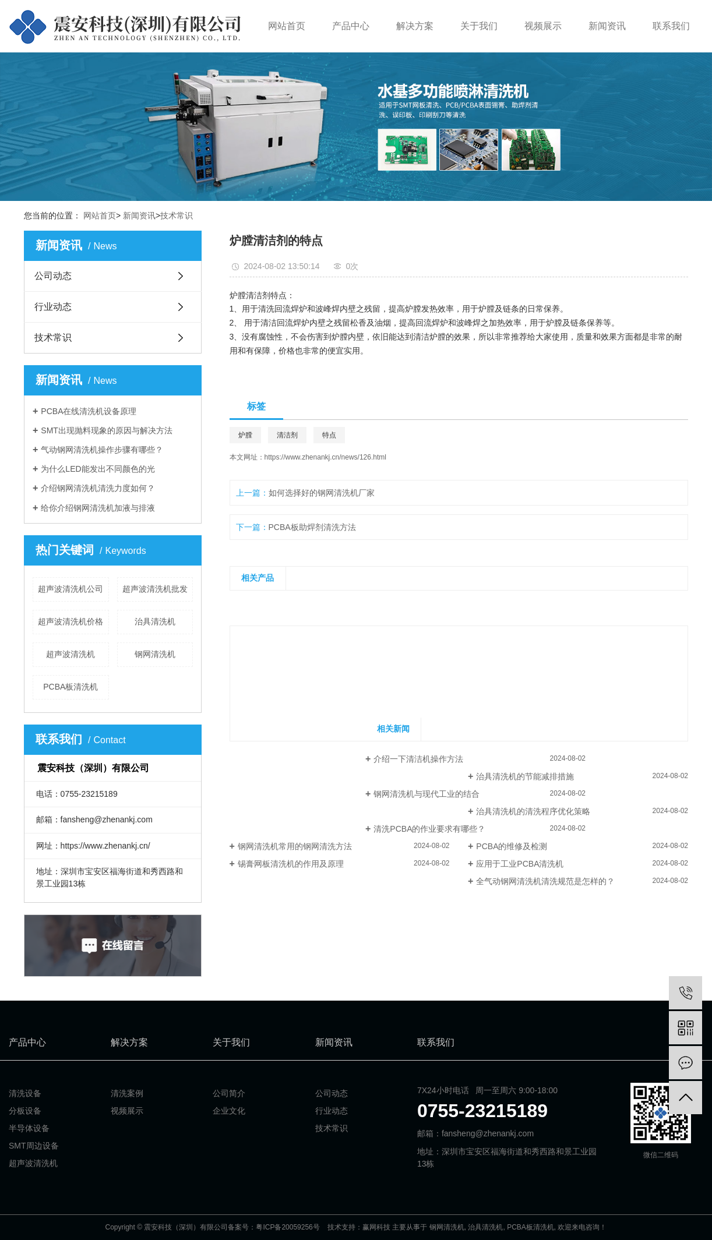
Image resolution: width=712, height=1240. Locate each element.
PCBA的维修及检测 (511, 846)
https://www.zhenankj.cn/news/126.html (325, 457)
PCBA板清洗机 (70, 686)
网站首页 (286, 26)
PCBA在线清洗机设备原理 (88, 411)
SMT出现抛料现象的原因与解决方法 (106, 430)
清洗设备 (25, 1093)
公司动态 (53, 276)
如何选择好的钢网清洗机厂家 (322, 492)
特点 (329, 435)
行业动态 (53, 307)
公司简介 (229, 1093)
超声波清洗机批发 (155, 588)
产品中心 (350, 26)
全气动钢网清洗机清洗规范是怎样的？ (545, 881)
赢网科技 (376, 1227)
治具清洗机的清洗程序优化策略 (533, 811)
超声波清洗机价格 (70, 621)
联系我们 (671, 26)
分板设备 (25, 1110)
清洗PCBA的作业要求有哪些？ (429, 828)
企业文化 (229, 1110)
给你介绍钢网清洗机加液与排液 (98, 508)
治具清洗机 (155, 621)
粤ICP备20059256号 (287, 1227)
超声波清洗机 (70, 654)
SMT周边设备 (34, 1145)
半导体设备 (29, 1128)
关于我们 (479, 26)
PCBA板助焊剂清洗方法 (312, 527)
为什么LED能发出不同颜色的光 (97, 469)
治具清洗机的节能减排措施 (525, 776)
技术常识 (176, 215)
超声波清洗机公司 (70, 588)
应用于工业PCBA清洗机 (519, 863)
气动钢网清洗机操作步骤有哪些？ (102, 449)
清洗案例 (127, 1093)
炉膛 (245, 435)
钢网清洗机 (155, 654)
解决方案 (414, 26)
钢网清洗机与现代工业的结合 (426, 794)
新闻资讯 (607, 26)
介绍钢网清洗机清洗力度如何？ (98, 488)
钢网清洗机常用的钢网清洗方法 (295, 846)
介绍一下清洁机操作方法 (418, 759)
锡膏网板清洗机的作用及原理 (291, 863)
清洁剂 (287, 435)
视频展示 (543, 26)
